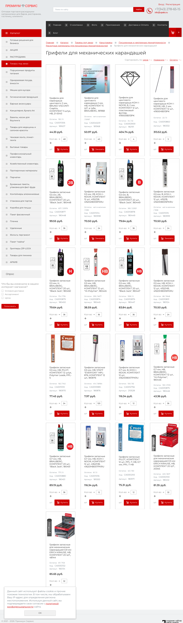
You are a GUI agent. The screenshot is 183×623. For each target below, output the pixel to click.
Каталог (64, 34)
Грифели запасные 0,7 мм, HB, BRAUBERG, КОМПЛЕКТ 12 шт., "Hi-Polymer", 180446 (164, 365)
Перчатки (15, 169)
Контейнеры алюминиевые (24, 186)
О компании (71, 25)
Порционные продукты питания (22, 64)
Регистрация (173, 4)
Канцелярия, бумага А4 (22, 102)
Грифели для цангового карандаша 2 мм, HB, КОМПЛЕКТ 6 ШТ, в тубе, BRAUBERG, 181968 (94, 96)
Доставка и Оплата (128, 25)
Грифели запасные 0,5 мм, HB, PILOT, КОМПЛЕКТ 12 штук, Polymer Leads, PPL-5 (60, 364)
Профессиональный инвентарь (20, 147)
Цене (145, 52)
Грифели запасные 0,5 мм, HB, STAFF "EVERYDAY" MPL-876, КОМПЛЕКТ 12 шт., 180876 (94, 364)
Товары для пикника (20, 247)
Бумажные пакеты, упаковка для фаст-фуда (22, 178)
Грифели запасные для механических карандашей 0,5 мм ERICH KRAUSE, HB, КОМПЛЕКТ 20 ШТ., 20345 (164, 454)
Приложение (105, 25)
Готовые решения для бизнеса (21, 34)
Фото (87, 25)
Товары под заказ (19, 55)
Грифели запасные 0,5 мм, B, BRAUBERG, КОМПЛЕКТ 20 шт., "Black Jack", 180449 (129, 189)
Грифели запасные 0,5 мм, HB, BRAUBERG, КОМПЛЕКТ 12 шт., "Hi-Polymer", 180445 (95, 278)
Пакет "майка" (17, 234)
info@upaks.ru (161, 12)
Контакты (149, 25)
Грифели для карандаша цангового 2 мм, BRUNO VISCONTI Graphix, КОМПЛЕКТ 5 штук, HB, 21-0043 (60, 98)
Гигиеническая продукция (24, 89)
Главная (55, 25)
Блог (162, 25)
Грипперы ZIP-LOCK (20, 240)
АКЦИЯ (14, 42)
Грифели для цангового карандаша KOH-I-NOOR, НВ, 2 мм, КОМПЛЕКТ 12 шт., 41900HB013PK (164, 97)
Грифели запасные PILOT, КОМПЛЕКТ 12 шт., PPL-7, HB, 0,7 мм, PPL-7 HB (130, 453)
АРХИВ (13, 254)
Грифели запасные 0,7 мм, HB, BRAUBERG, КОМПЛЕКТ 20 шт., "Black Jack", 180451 (59, 453)
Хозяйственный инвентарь (24, 156)
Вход (161, 4)
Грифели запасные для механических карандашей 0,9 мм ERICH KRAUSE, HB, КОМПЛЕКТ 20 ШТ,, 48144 (60, 543)
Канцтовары (105, 34)
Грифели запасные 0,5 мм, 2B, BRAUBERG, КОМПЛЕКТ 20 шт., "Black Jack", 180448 (60, 189)
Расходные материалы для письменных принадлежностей (77, 38)
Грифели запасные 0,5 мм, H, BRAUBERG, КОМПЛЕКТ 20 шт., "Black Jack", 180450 (60, 278)
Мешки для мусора (20, 82)
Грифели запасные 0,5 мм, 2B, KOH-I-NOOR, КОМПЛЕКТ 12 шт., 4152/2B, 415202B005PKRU (94, 188)
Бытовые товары (19, 139)
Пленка (14, 213)
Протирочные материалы (23, 162)
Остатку (174, 52)
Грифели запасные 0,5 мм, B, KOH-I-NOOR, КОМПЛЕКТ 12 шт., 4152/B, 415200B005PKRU (164, 188)
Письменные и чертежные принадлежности (142, 34)
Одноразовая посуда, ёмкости (21, 74)
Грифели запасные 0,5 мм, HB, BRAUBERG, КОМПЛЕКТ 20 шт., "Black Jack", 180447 (129, 278)
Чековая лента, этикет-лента (22, 131)
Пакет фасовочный (20, 206)
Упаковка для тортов (21, 193)
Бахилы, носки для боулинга (19, 111)
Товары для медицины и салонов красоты (23, 121)
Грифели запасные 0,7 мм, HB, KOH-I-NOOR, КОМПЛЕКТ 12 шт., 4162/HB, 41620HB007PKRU (94, 453)
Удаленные (16, 220)
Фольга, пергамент (20, 227)
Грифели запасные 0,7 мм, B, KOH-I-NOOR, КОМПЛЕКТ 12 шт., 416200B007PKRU (129, 364)
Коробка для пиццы (20, 200)
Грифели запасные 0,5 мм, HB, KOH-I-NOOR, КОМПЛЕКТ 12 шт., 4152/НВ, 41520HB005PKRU (164, 278)
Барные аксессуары (20, 96)
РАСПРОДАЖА (17, 49)
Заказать (99, 141)
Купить (64, 141)
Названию (159, 52)
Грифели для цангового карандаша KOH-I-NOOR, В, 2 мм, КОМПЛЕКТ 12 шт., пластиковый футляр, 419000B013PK (129, 98)
